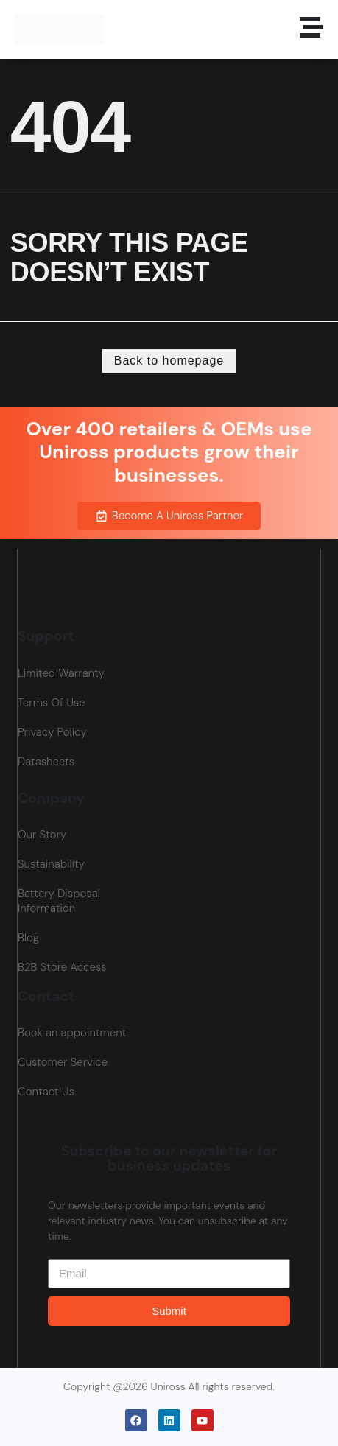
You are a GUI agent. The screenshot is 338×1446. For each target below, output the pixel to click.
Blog (28, 937)
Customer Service (63, 1062)
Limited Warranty (61, 673)
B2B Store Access (62, 967)
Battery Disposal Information (59, 901)
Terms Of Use (51, 702)
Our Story (42, 834)
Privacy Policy (52, 732)
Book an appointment (72, 1032)
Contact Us (46, 1091)
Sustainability (51, 864)
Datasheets (46, 761)
